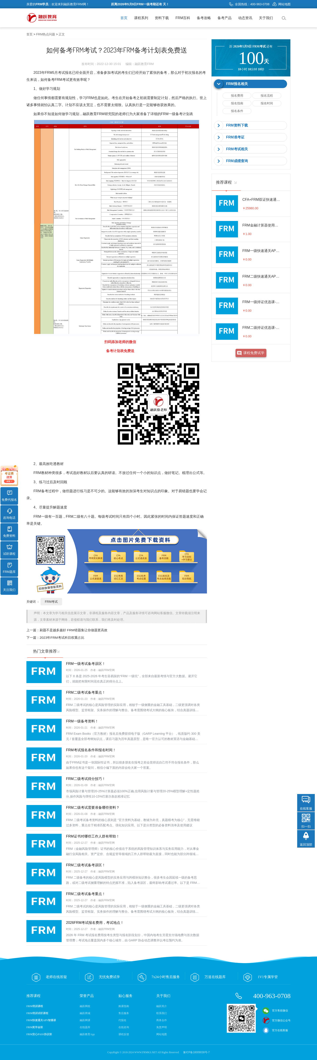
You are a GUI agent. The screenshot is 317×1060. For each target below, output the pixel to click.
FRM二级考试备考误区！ (85, 865)
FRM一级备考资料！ (82, 721)
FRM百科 (182, 18)
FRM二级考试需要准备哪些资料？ (93, 807)
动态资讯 (245, 18)
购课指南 (123, 1006)
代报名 (122, 1020)
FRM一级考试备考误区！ (85, 664)
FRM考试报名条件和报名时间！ (91, 750)
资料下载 (162, 18)
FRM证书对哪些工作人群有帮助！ (93, 836)
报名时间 (267, 103)
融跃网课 (85, 1020)
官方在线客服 (275, 1030)
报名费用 (237, 95)
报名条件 (237, 111)
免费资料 (9, 531)
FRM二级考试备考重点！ (85, 692)
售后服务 (123, 1013)
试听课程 (9, 549)
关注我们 (9, 586)
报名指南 (237, 103)
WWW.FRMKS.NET (145, 1052)
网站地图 (282, 4)
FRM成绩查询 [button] (237, 161)
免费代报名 (9, 495)
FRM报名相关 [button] (237, 84)
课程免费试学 (253, 353)
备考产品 (224, 18)
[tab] (251, 84)
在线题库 (85, 1027)
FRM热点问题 (45, 34)
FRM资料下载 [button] (237, 125)
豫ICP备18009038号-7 (196, 1052)
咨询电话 (9, 513)
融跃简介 (161, 1006)
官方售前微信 (275, 1010)
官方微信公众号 (276, 1020)
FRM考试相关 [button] (237, 149)
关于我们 (266, 18)
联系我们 (161, 1013)
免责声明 (161, 1027)
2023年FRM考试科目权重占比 (62, 637)
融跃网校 (85, 1006)
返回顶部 (306, 844)
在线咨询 (123, 1027)
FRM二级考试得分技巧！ (85, 779)
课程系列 (141, 18)
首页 (123, 18)
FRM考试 (51, 601)
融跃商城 (85, 1013)
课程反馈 (123, 1034)
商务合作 (161, 1020)
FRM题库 (9, 568)
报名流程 (267, 95)
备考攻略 (204, 18)
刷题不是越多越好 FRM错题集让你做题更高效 (73, 630)
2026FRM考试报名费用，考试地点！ (95, 922)
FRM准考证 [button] (235, 137)
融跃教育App (87, 1034)
